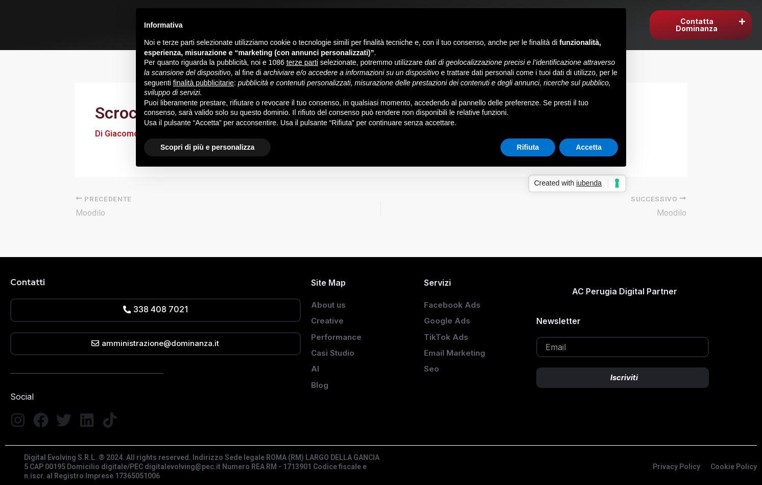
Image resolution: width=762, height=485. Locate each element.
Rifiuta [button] (528, 147)
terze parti (302, 62)
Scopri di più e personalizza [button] (207, 147)
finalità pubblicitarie (203, 83)
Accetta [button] (589, 147)
